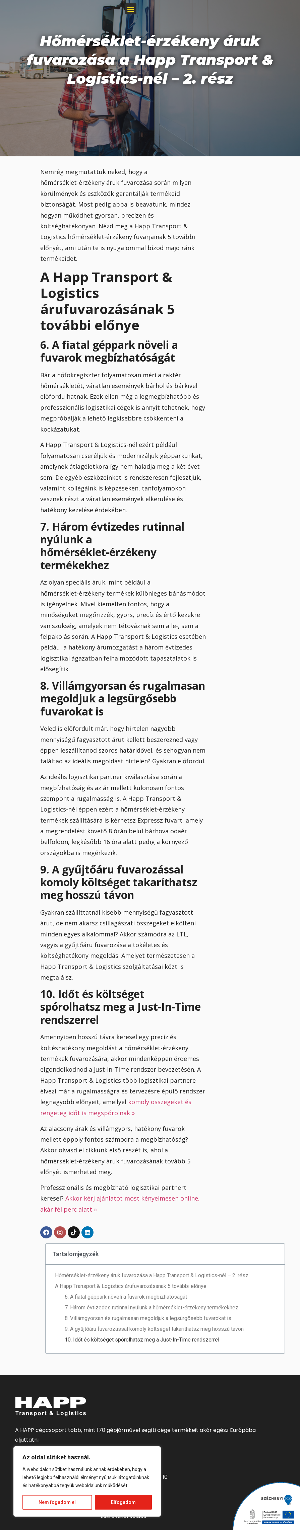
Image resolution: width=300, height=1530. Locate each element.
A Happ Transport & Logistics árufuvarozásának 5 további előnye (130, 1286)
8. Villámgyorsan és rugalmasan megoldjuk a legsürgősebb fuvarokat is (148, 1318)
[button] (130, 8)
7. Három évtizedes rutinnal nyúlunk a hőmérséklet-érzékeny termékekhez (151, 1307)
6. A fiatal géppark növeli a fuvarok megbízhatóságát (126, 1297)
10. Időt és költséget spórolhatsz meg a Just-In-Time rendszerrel (142, 1339)
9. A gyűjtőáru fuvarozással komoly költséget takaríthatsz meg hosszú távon (154, 1329)
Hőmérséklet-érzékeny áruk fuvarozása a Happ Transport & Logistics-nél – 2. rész (151, 1275)
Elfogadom (123, 1502)
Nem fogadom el (57, 1502)
